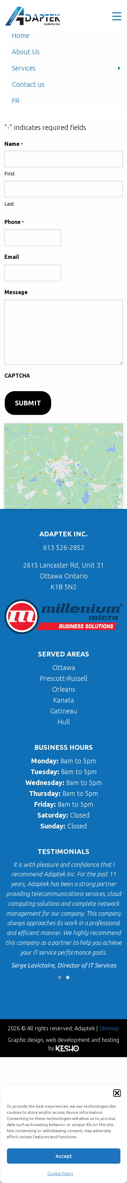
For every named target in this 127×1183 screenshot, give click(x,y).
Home (20, 35)
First (9, 173)
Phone (14, 222)
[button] (116, 1093)
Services (24, 68)
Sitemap (109, 1028)
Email (11, 257)
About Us (26, 52)
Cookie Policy (60, 1173)
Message (16, 292)
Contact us (28, 84)
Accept (64, 1156)
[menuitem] (66, 101)
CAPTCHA (17, 376)
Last (9, 204)
